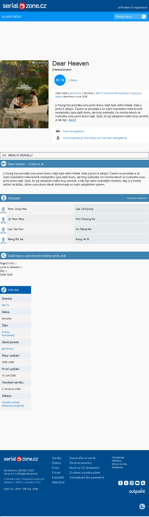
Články (56, 463)
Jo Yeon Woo (88, 138)
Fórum (56, 472)
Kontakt (29, 482)
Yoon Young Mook (73, 131)
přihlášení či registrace (132, 7)
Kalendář (58, 477)
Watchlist (58, 482)
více (72, 120)
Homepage (118, 457)
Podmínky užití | (13, 479)
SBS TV (99, 93)
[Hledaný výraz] (130, 16)
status (58, 96)
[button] (74, 155)
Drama (109, 93)
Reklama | (9, 482)
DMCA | (20, 482)
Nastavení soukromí (33, 479)
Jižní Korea (75, 93)
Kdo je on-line (119, 464)
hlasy (73, 80)
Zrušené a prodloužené (84, 472)
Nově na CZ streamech (84, 467)
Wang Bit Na (120, 138)
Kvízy (55, 467)
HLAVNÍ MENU (11, 16)
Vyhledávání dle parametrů (86, 477)
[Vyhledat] (144, 16)
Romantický (121, 93)
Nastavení (117, 467)
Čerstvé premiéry (80, 463)
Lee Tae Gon (104, 138)
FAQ (38, 482)
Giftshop (116, 460)
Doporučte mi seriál (82, 458)
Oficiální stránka (11, 402)
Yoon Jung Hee (71, 138)
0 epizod (135, 93)
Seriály (57, 458)
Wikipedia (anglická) (13, 405)
